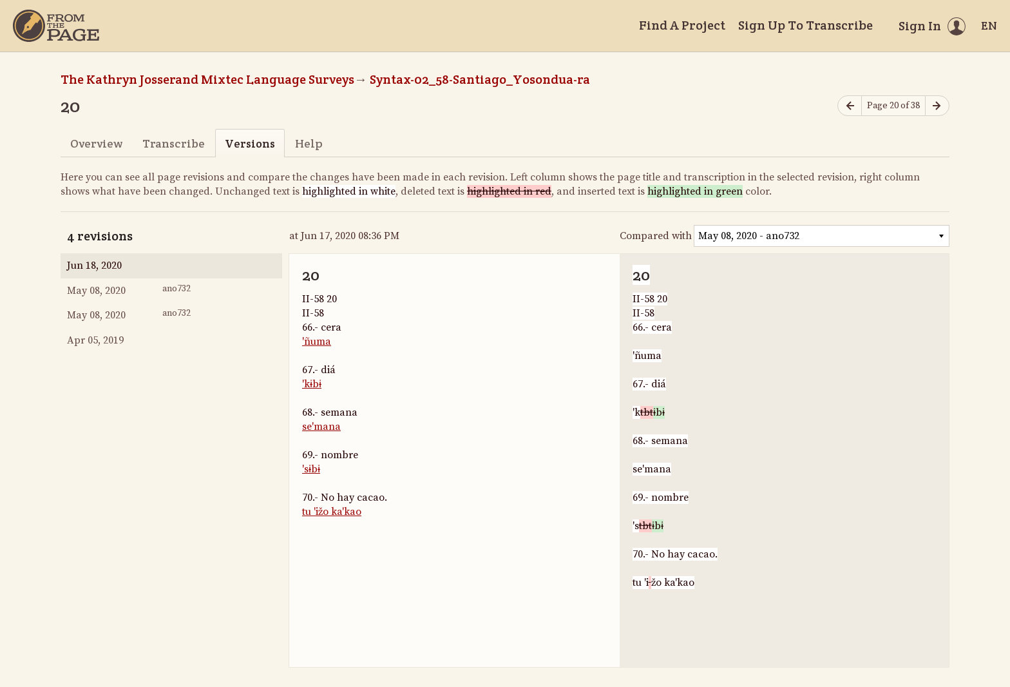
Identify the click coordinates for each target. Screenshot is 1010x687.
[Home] (56, 26)
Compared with (656, 236)
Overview (96, 143)
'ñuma (316, 341)
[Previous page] (849, 106)
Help (309, 143)
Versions (250, 143)
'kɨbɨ (311, 384)
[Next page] (937, 106)
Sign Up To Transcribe (805, 25)
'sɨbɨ (311, 469)
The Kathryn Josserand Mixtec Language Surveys (207, 79)
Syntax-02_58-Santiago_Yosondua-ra (480, 79)
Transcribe (173, 143)
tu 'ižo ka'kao (331, 511)
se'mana (321, 426)
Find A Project (682, 25)
